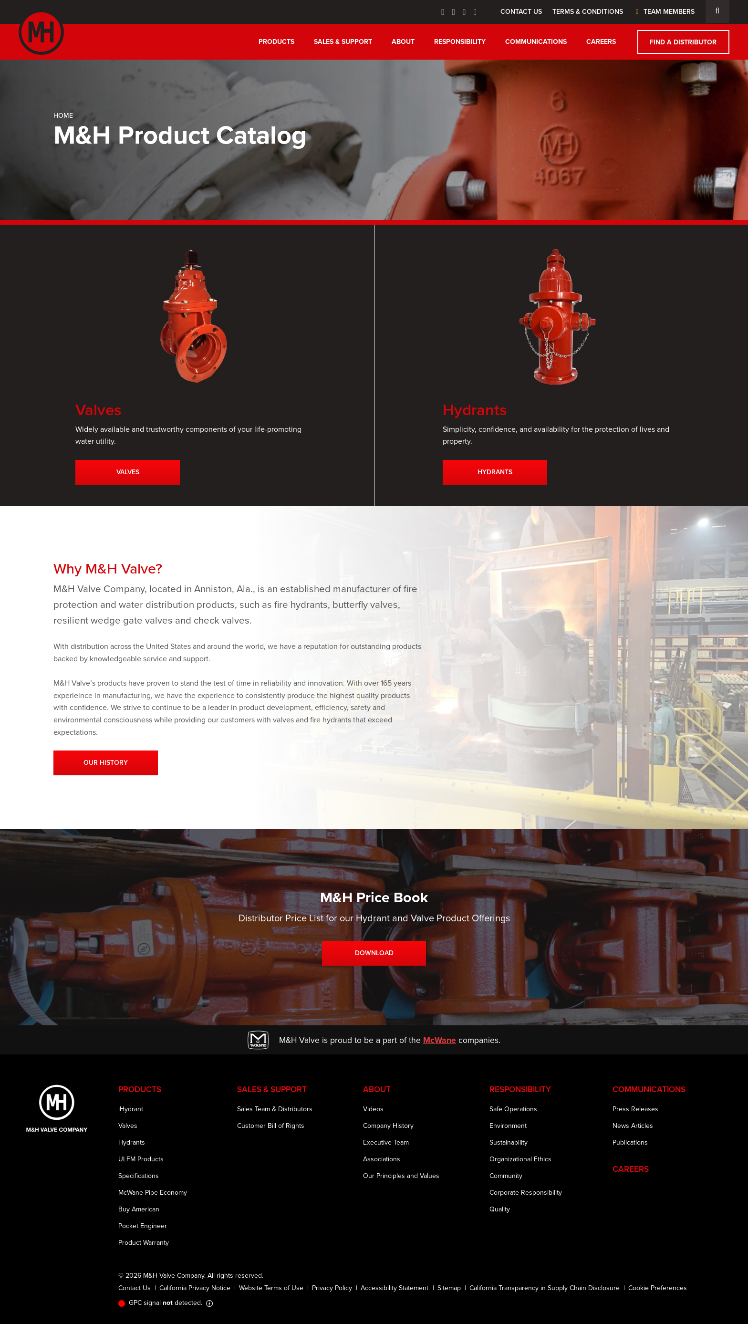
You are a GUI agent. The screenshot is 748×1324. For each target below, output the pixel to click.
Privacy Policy (332, 1288)
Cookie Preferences (657, 1288)
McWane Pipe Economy (152, 1193)
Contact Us (521, 12)
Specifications (138, 1176)
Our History (105, 763)
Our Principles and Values (401, 1176)
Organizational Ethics (520, 1159)
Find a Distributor (683, 42)
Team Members (664, 12)
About (403, 42)
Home (63, 116)
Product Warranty (143, 1243)
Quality (499, 1209)
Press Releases (635, 1109)
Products (276, 42)
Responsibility (460, 42)
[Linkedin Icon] (464, 12)
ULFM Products (141, 1159)
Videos (373, 1109)
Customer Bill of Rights (270, 1126)
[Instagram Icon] (475, 12)
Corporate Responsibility (525, 1193)
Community (505, 1176)
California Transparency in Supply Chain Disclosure (544, 1288)
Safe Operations (513, 1109)
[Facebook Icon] (443, 12)
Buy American (138, 1209)
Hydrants (495, 472)
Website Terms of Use (271, 1288)
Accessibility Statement (394, 1288)
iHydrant (130, 1109)
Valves (127, 472)
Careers (601, 42)
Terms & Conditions (587, 12)
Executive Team (386, 1142)
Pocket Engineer (142, 1226)
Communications (536, 42)
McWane (439, 1040)
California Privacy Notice (194, 1288)
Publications (630, 1142)
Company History (388, 1126)
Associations (381, 1159)
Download (374, 953)
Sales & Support (343, 42)
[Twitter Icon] (454, 12)
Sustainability (508, 1142)
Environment (508, 1126)
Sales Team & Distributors (274, 1109)
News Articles (633, 1126)
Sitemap (449, 1288)
